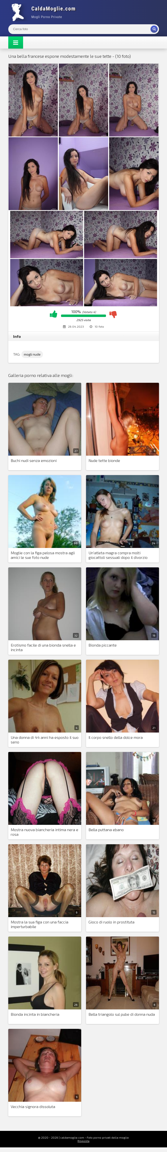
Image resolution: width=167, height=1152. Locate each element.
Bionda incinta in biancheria (35, 1014)
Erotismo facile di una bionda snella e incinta (43, 647)
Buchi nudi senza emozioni (34, 460)
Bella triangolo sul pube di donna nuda (121, 1014)
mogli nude (32, 354)
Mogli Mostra (44, 12)
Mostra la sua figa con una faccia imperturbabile (39, 924)
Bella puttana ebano (106, 829)
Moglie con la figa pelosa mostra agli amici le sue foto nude (43, 555)
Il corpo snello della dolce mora (115, 737)
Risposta (83, 1141)
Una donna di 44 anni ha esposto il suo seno (45, 739)
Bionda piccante (102, 645)
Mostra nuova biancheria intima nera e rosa (44, 831)
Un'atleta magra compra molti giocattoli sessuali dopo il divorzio (118, 555)
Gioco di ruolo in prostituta (111, 922)
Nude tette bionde (104, 460)
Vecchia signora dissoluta (33, 1106)
